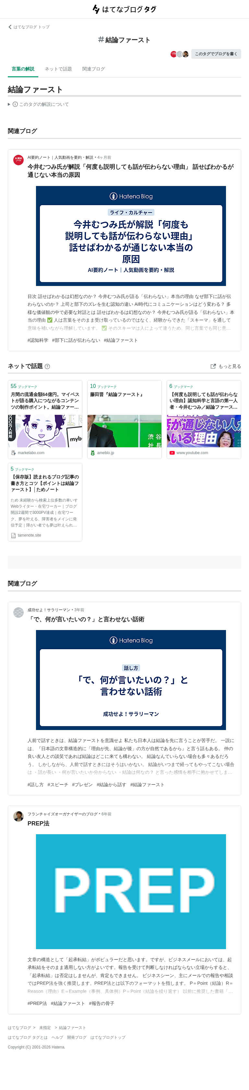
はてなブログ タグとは (28, 1037)
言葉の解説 (23, 68)
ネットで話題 (58, 68)
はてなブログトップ (107, 1037)
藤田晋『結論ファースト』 (117, 394)
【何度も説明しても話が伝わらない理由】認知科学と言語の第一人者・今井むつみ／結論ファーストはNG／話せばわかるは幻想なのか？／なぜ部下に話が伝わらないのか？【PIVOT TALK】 (204, 401)
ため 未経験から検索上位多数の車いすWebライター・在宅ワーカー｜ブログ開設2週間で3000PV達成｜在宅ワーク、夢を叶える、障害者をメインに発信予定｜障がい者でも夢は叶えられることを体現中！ (44, 514)
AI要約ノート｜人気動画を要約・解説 (60, 157)
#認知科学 (38, 340)
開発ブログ (77, 1037)
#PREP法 (37, 1003)
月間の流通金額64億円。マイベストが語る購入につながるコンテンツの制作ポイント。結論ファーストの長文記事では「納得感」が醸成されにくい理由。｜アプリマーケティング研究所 (45, 401)
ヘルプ (57, 1037)
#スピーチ (58, 784)
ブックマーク (24, 386)
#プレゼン (82, 784)
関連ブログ (93, 68)
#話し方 (36, 784)
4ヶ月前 (105, 157)
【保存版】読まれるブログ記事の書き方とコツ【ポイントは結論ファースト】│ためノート (45, 483)
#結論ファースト (121, 340)
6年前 (106, 814)
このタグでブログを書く (216, 54)
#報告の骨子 (101, 1003)
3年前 (79, 610)
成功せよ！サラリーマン (49, 610)
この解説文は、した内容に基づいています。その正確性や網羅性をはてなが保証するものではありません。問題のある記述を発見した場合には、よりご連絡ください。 (38, 105)
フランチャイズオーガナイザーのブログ (63, 814)
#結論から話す (111, 784)
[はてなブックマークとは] (47, 366)
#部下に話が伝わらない (76, 340)
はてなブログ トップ (29, 27)
